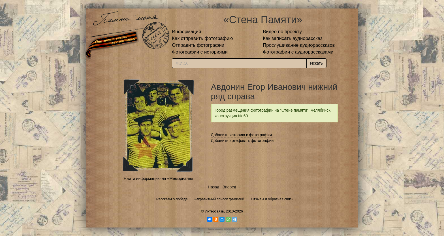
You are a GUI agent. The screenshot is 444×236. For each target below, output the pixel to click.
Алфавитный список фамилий (219, 199)
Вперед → (232, 187)
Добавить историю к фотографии (241, 135)
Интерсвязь (214, 211)
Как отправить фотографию (202, 38)
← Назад (211, 187)
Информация (186, 31)
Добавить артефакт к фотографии (242, 140)
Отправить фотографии (198, 45)
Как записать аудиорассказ (293, 38)
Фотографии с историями (200, 52)
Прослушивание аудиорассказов (299, 45)
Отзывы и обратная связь (272, 199)
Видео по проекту (282, 31)
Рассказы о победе (172, 199)
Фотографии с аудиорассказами (298, 52)
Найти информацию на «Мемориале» (158, 178)
